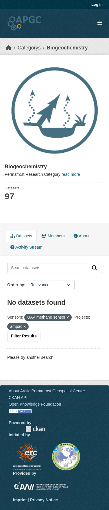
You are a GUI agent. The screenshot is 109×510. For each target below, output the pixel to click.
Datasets (21, 236)
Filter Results (24, 336)
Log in (97, 4)
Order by (15, 284)
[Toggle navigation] (100, 23)
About (81, 236)
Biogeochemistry (67, 48)
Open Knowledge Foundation (35, 404)
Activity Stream (26, 247)
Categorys (29, 48)
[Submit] (94, 268)
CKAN (35, 429)
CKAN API (18, 397)
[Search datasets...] (47, 268)
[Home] (9, 48)
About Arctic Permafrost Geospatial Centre (47, 391)
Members (52, 236)
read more (71, 174)
